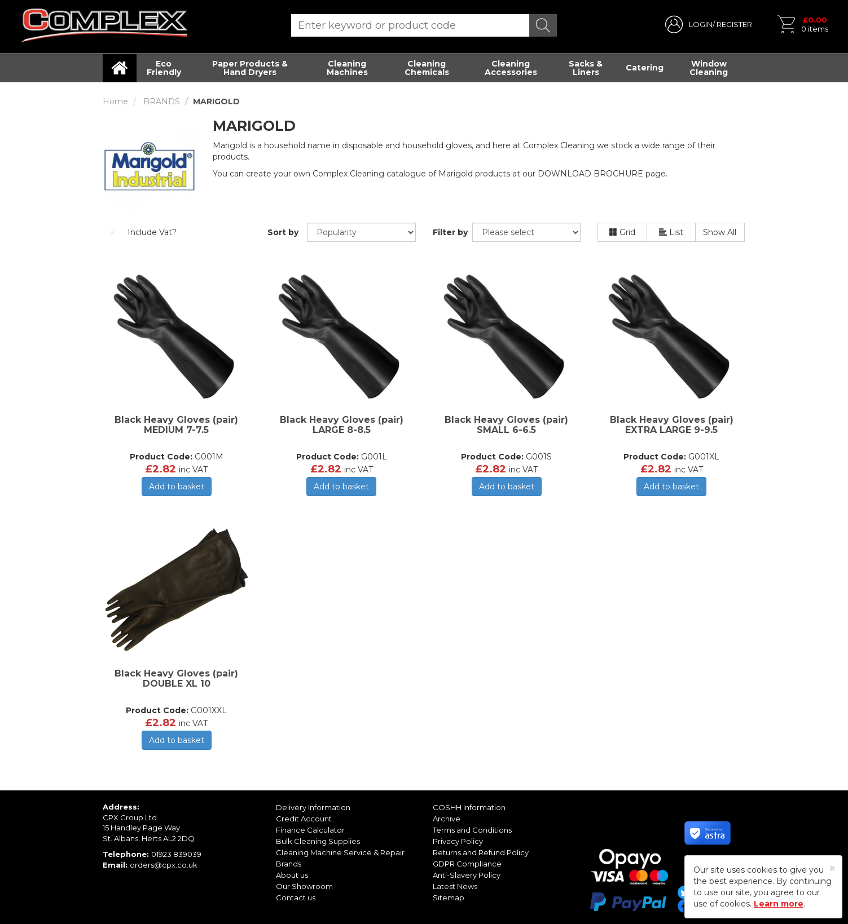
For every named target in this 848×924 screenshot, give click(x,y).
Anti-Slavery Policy (466, 874)
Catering (645, 68)
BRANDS (161, 101)
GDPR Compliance (467, 863)
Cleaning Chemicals (427, 68)
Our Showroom (304, 886)
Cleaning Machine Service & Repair (340, 852)
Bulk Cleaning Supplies (318, 841)
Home (115, 101)
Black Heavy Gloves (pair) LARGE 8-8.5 (341, 424)
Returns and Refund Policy (481, 852)
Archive (446, 818)
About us (292, 874)
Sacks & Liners (586, 68)
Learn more (778, 904)
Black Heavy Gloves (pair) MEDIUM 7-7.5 (176, 424)
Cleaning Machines (347, 68)
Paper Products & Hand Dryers (250, 68)
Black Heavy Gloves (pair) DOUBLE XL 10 (176, 678)
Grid (622, 232)
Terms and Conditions (472, 829)
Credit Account (304, 818)
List (671, 232)
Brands (288, 863)
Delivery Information (313, 807)
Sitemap (448, 897)
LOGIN (701, 24)
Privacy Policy (458, 841)
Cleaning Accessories (511, 68)
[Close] (832, 868)
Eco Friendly (164, 68)
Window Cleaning (708, 68)
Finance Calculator (310, 829)
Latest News (455, 886)
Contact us (295, 897)
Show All (719, 232)
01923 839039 (176, 854)
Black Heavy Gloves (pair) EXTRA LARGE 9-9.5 (671, 424)
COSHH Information (469, 807)
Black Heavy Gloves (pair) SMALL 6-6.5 (506, 424)
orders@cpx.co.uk (163, 864)
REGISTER (734, 24)
